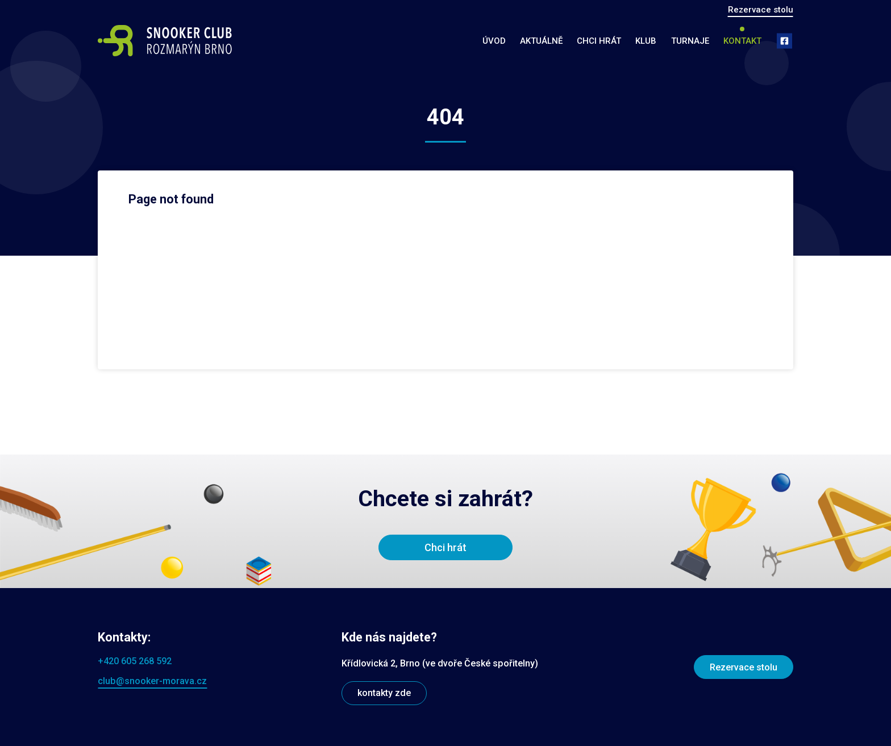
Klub (645, 41)
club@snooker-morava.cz (152, 681)
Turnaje (690, 41)
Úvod (494, 41)
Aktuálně (541, 41)
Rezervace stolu (760, 10)
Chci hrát (599, 41)
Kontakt (742, 41)
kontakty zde (384, 692)
